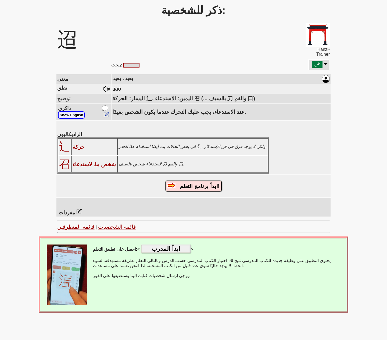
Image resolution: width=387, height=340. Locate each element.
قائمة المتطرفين (76, 227)
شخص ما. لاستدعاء (94, 164)
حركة (78, 147)
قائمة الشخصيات (117, 227)
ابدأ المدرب (166, 248)
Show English (71, 115)
